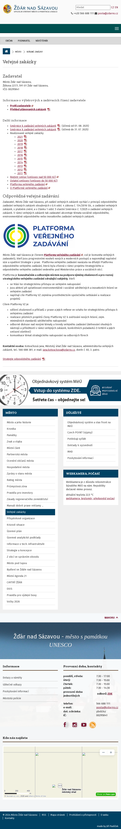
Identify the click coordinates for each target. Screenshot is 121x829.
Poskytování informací (80, 458)
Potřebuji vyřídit (76, 438)
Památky (12, 435)
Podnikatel (24, 40)
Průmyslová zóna (17, 486)
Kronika (11, 428)
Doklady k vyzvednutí (79, 445)
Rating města (14, 480)
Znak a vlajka (14, 441)
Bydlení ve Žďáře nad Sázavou (24, 569)
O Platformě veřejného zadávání (29, 188)
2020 (20, 140)
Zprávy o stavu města (19, 473)
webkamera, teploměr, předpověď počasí (90, 498)
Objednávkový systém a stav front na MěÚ (89, 424)
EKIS (9, 588)
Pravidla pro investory (20, 492)
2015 (20, 158)
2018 (20, 147)
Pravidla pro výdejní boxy (22, 595)
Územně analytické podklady (24, 537)
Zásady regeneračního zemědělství (27, 499)
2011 (20, 173)
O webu (104, 814)
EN (116, 7)
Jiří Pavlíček (112, 826)
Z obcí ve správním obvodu (23, 556)
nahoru (110, 617)
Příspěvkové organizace (21, 518)
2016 (20, 155)
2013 (20, 166)
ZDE (109, 693)
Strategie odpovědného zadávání (22, 359)
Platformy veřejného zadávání (62, 255)
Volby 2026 (13, 601)
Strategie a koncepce (19, 550)
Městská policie (12, 698)
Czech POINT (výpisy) (79, 432)
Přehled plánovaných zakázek (28, 109)
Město (18, 52)
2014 (20, 162)
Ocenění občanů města (20, 460)
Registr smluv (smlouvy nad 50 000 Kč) (33, 177)
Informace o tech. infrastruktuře (25, 544)
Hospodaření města (18, 467)
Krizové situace (16, 524)
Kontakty (9, 818)
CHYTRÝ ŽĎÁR (14, 582)
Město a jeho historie (19, 422)
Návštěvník (42, 40)
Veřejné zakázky (19, 62)
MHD (70, 451)
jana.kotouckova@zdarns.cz (59, 349)
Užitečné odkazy (12, 684)
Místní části (13, 448)
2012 (20, 169)
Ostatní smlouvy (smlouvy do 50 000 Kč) (33, 180)
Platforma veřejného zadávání (27, 184)
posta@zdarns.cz (108, 13)
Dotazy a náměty (12, 677)
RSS (44, 814)
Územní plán (14, 531)
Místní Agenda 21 (17, 576)
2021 (20, 136)
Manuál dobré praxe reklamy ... (25, 505)
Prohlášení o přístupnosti (82, 814)
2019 (20, 144)
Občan (8, 40)
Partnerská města (17, 454)
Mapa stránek (58, 814)
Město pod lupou (17, 563)
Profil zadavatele (20, 105)
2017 (20, 151)
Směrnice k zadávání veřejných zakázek (33, 125)
